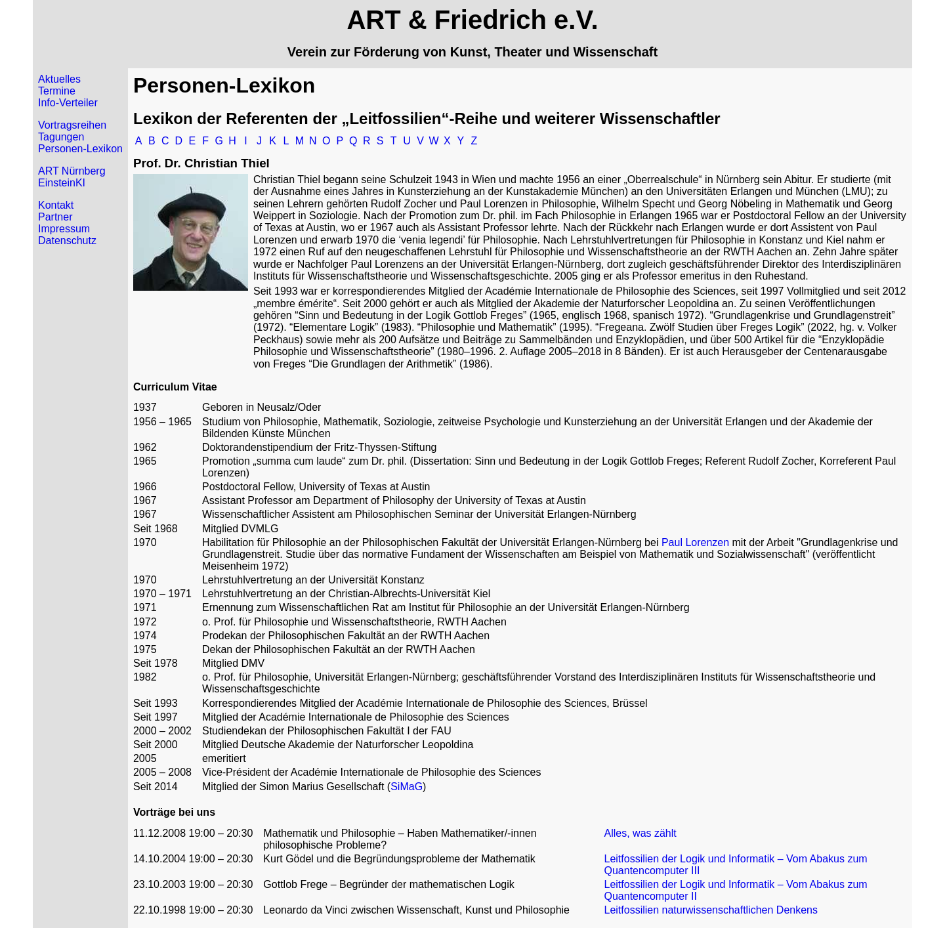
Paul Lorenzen (695, 542)
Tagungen (61, 136)
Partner (55, 216)
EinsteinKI (61, 182)
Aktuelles (59, 79)
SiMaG (406, 786)
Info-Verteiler (68, 102)
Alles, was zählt (640, 833)
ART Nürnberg (72, 171)
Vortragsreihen (72, 125)
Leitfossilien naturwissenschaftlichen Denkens (711, 910)
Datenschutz (67, 240)
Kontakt (56, 205)
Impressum (64, 228)
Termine (56, 90)
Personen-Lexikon (80, 148)
